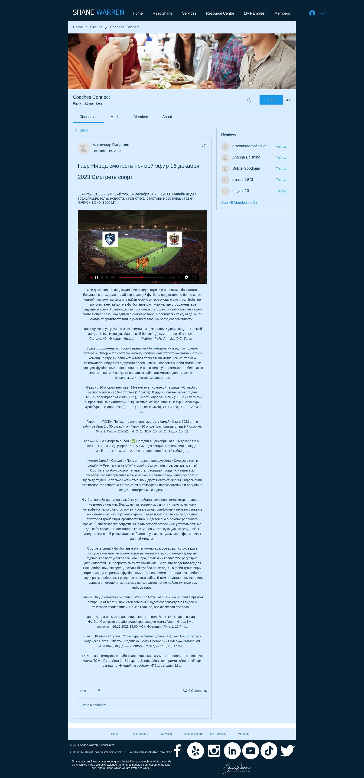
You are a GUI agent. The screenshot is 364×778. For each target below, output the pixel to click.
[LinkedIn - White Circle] (232, 750)
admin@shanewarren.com (108, 752)
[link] (88, 117)
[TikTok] (268, 750)
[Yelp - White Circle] (195, 750)
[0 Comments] (195, 691)
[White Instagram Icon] (213, 750)
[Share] (204, 145)
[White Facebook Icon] (177, 750)
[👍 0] (83, 691)
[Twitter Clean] (287, 750)
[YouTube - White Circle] (250, 750)
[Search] (249, 100)
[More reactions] (97, 691)
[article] (142, 428)
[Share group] (288, 99)
